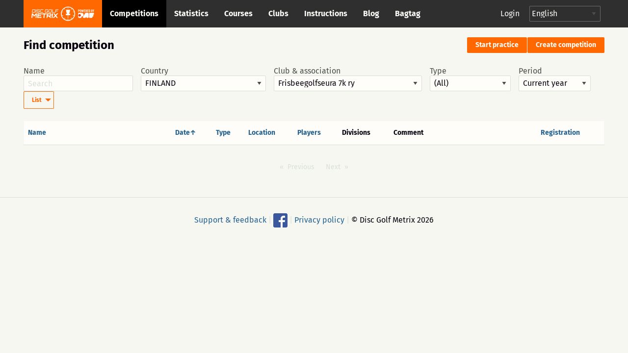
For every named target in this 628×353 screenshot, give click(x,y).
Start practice (497, 45)
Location (261, 132)
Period (555, 79)
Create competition (566, 45)
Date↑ (185, 132)
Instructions (325, 13)
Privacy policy (319, 220)
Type (470, 79)
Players (309, 132)
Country (203, 79)
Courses (238, 13)
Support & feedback (230, 220)
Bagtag (407, 13)
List (37, 100)
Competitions (134, 13)
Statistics (191, 13)
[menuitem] (39, 100)
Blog (371, 13)
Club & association (348, 79)
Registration (560, 132)
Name (78, 79)
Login (510, 13)
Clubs (278, 13)
